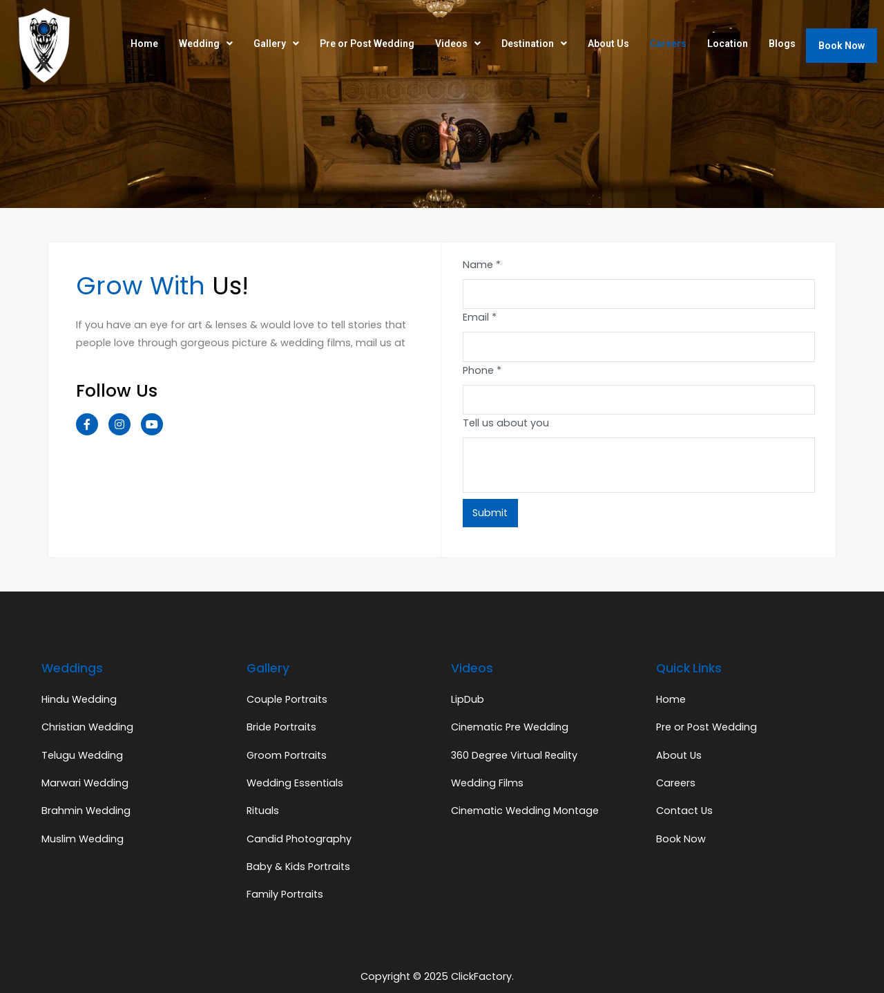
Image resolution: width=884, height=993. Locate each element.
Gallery (276, 43)
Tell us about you (506, 423)
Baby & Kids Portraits (298, 866)
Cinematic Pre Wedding (509, 727)
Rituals (263, 810)
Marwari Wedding (84, 783)
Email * (480, 317)
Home (144, 43)
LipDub (467, 699)
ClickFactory (481, 976)
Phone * (482, 370)
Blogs (782, 43)
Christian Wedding (87, 727)
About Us (608, 43)
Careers (668, 43)
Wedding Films (487, 783)
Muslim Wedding (82, 839)
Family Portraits (285, 894)
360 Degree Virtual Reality (514, 755)
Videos (458, 43)
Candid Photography (299, 839)
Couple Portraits (287, 699)
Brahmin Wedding (86, 810)
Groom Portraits (287, 755)
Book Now (841, 45)
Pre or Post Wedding (367, 43)
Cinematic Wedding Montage (525, 810)
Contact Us (684, 810)
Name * (482, 265)
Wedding (206, 43)
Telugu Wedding (82, 755)
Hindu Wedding (79, 699)
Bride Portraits (281, 727)
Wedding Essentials (295, 783)
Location (727, 43)
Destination (534, 43)
